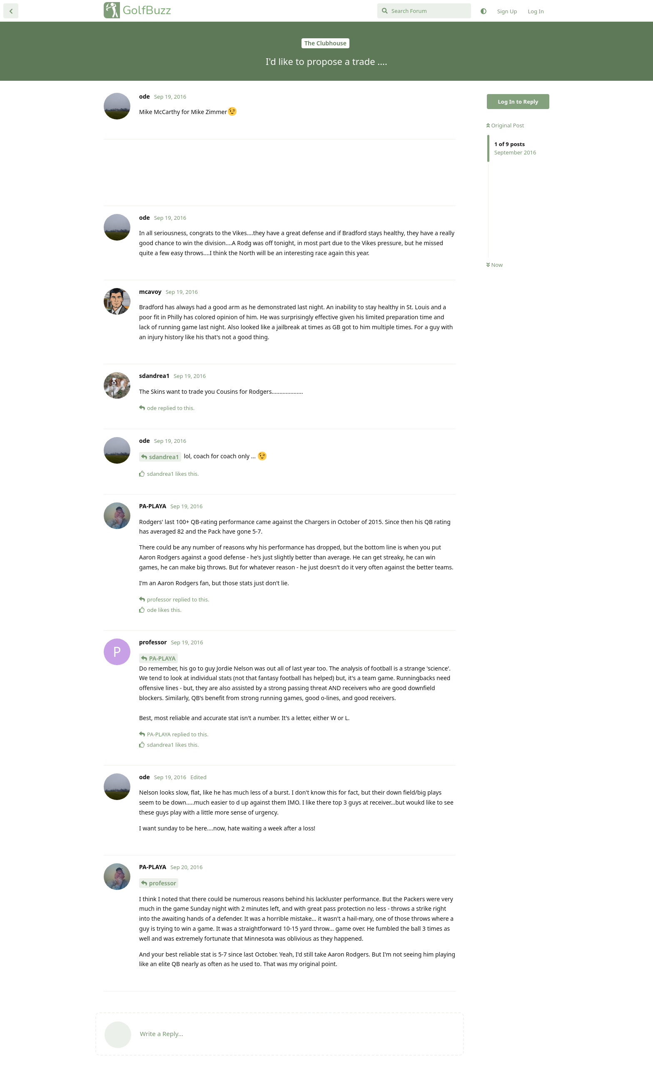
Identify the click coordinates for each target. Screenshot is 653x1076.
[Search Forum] (424, 10)
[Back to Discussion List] (10, 10)
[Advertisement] (280, 172)
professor (162, 883)
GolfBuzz (146, 10)
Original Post (505, 125)
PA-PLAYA (162, 658)
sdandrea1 (164, 457)
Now (494, 264)
